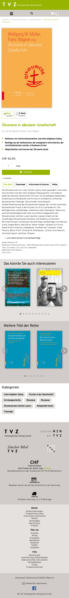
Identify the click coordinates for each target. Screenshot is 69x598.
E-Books (34, 525)
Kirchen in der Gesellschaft (41, 394)
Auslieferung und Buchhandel (34, 557)
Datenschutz (32, 578)
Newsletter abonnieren (34, 583)
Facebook (34, 543)
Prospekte (34, 538)
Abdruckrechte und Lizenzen (35, 560)
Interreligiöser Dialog (13, 394)
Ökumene (30, 400)
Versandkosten (34, 562)
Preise (34, 565)
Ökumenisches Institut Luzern (17, 406)
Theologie (8, 412)
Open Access (34, 523)
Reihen (34, 518)
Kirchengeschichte (12, 400)
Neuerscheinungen (34, 511)
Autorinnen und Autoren (35, 516)
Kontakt (34, 533)
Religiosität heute (45, 406)
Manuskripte (34, 555)
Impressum (20, 578)
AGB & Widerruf (47, 578)
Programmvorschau (34, 514)
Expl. (18, 166)
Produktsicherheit (34, 567)
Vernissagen (34, 521)
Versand (47, 468)
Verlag (34, 535)
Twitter (34, 545)
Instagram (34, 547)
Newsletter (34, 540)
